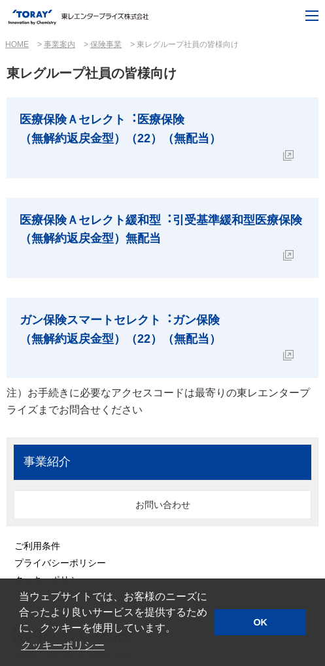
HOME (17, 44)
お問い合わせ (162, 505)
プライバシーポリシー (60, 563)
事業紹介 (47, 461)
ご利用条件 (37, 546)
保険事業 (106, 44)
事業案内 (59, 44)
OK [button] (260, 622)
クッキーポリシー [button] (63, 645)
